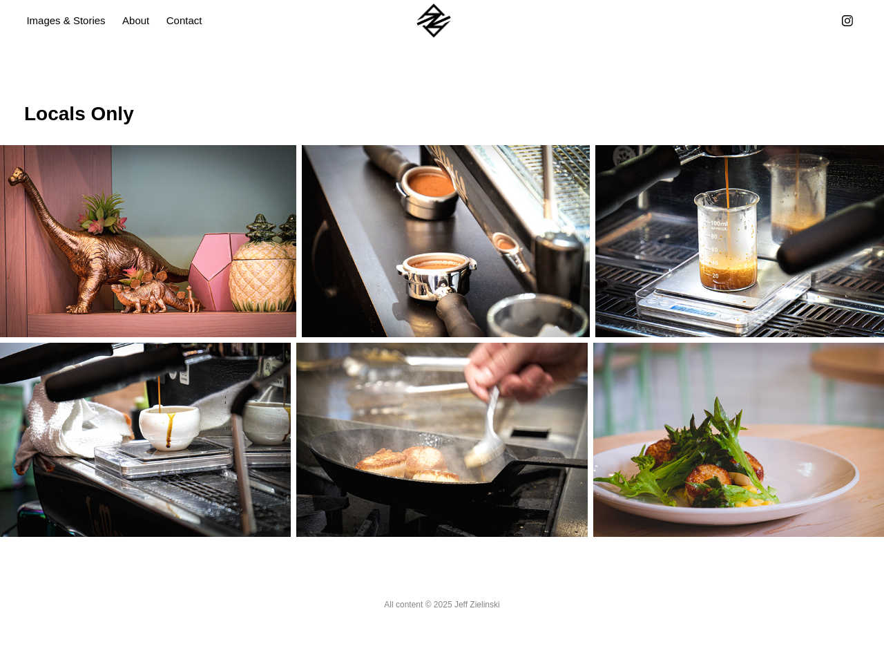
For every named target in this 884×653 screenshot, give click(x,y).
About (135, 20)
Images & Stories (65, 20)
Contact (184, 20)
